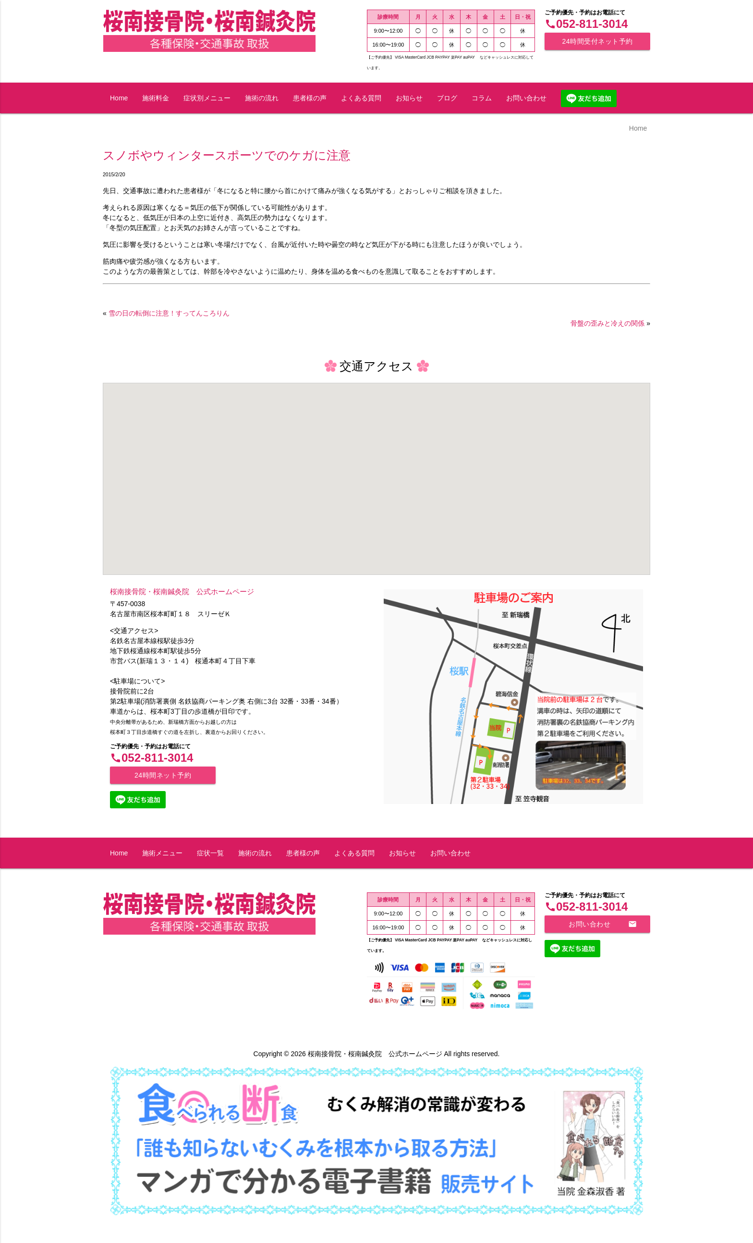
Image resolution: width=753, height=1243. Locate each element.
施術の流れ (262, 98)
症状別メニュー (207, 98)
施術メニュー (162, 853)
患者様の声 (310, 98)
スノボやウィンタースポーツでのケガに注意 (227, 155)
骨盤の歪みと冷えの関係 (607, 323)
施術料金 (155, 98)
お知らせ (409, 98)
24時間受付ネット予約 (597, 41)
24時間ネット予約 (162, 775)
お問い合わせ (526, 98)
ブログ (447, 98)
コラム (482, 98)
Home (119, 98)
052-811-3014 (586, 23)
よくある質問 (361, 98)
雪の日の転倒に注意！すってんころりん (169, 313)
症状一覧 (210, 853)
